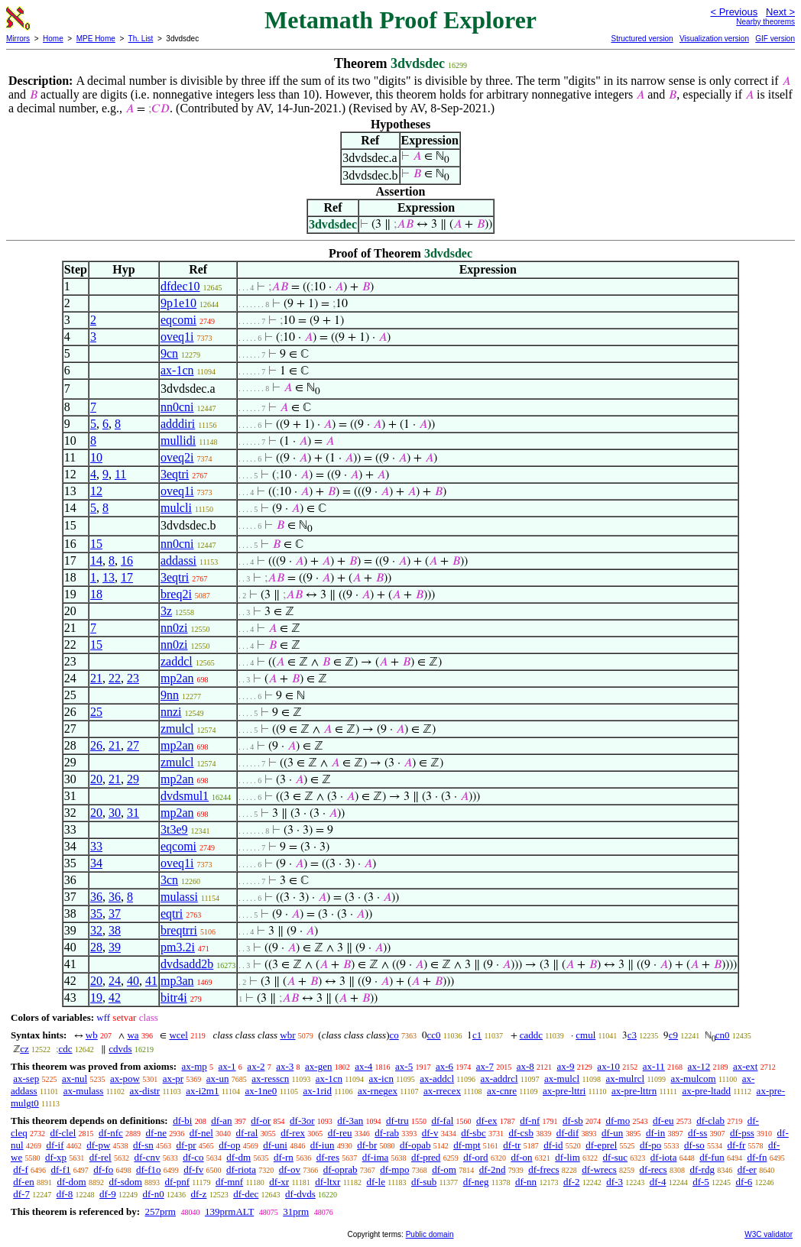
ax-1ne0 (261, 1090)
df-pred (425, 1157)
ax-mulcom (693, 1078)
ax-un (217, 1078)
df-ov (289, 1169)
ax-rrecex (442, 1090)
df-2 (571, 1181)
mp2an (177, 678)
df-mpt (466, 1145)
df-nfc (111, 1132)
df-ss (697, 1132)
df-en (23, 1181)
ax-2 (255, 1066)
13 (108, 577)
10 (96, 457)
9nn (170, 694)
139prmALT (229, 1211)
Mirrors (18, 38)
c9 (673, 1035)
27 (133, 745)
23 (133, 678)
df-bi (182, 1120)
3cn (169, 879)
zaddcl (177, 661)
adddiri (178, 423)
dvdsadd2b (187, 963)
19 (96, 997)
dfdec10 (180, 286)
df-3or (302, 1120)
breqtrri (179, 930)
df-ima (375, 1157)
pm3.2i (178, 947)
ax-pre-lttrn (634, 1090)
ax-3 (284, 1066)
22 (115, 678)
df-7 (21, 1194)
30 (115, 812)
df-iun (322, 1145)
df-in (655, 1132)
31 (133, 812)
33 (96, 846)
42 (115, 997)
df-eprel (601, 1145)
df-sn (143, 1145)
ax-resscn (270, 1078)
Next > (780, 12)
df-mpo (394, 1169)
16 (127, 560)
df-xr (279, 1181)
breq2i (176, 594)
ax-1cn (177, 370)
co (393, 1035)
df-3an (350, 1120)
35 (96, 913)
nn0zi (174, 627)
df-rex (293, 1132)
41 (151, 980)
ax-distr (144, 1090)
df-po (650, 1145)
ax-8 (525, 1066)
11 (120, 474)
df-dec (245, 1194)
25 (96, 711)
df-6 (744, 1181)
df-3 (614, 1181)
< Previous (733, 12)
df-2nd (492, 1169)
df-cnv (147, 1157)
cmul (585, 1035)
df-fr (736, 1145)
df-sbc (473, 1132)
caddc (531, 1035)
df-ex (486, 1120)
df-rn (283, 1157)
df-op (229, 1145)
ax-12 (699, 1066)
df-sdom (125, 1181)
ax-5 (404, 1066)
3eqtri (175, 474)
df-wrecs (599, 1169)
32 (96, 930)
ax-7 (485, 1066)
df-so (694, 1145)
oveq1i (177, 336)
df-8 (65, 1194)
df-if (54, 1145)
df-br (367, 1145)
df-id (553, 1145)
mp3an (177, 980)
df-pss (742, 1132)
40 (133, 980)
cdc (66, 1048)
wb (92, 1035)
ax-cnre (502, 1090)
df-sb (573, 1120)
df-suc (615, 1157)
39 (115, 947)
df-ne (156, 1132)
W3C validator (768, 1234)
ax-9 (566, 1066)
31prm (296, 1211)
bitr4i (174, 997)
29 (133, 778)
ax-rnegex (377, 1090)
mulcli (176, 507)
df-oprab (340, 1169)
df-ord (475, 1157)
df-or (261, 1120)
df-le (375, 1181)
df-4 (658, 1181)
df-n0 (153, 1194)
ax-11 (654, 1066)
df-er (747, 1169)
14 (96, 560)
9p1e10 (178, 302)
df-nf (530, 1120)
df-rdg (702, 1169)
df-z (198, 1194)
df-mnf (229, 1181)
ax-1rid (317, 1090)
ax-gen (318, 1066)
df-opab (415, 1145)
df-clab (710, 1120)
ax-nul (74, 1078)
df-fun (712, 1157)
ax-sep (26, 1078)
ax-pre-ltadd (706, 1090)
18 (96, 594)
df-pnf (177, 1181)
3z (166, 610)
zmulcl (177, 728)
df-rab (387, 1132)
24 (115, 980)
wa (132, 1035)
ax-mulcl (561, 1078)
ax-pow (125, 1078)
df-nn (526, 1181)
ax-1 (227, 1066)
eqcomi (178, 319)
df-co (193, 1157)
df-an (221, 1120)
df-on (521, 1157)
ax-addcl (437, 1078)
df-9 (107, 1194)
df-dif (567, 1132)
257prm (159, 1211)
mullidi (178, 440)
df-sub (423, 1181)
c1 (477, 1035)
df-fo (103, 1169)
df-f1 (61, 1169)
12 (96, 490)
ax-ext (745, 1066)
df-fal (442, 1120)
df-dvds (300, 1194)
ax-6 (444, 1066)
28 (96, 947)
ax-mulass (83, 1090)
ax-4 (363, 1066)
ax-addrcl (498, 1078)
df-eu (663, 1120)
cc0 (434, 1035)
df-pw (98, 1145)
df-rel (100, 1157)
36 (96, 896)
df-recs (653, 1169)
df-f (20, 1169)
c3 (632, 1035)
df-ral (247, 1132)
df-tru (397, 1120)
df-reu (340, 1132)
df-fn (757, 1157)
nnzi (171, 711)
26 (96, 745)
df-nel (201, 1132)
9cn (169, 353)
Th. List (141, 38)
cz (24, 1048)
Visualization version (714, 38)
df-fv (193, 1169)
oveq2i (177, 457)
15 (96, 543)
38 (115, 930)
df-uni (275, 1145)
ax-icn (380, 1078)
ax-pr (173, 1078)
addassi (178, 560)
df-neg (476, 1181)
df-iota (663, 1157)
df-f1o (148, 1169)
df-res (327, 1157)
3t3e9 (174, 829)
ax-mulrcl (625, 1078)
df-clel (63, 1132)
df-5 (700, 1181)
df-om (444, 1169)
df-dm (238, 1157)
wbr (287, 1035)
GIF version (775, 38)
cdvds (120, 1048)
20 (96, 778)
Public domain (430, 1234)
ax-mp (194, 1066)
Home (53, 38)
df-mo (617, 1120)
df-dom (71, 1181)
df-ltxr (327, 1181)
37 (115, 913)
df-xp (55, 1157)
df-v (430, 1132)
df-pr (186, 1145)
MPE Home (95, 38)
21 (96, 678)
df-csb (520, 1132)
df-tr (511, 1145)
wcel (178, 1035)
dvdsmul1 (185, 795)
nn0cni (177, 406)
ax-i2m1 (202, 1090)
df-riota (241, 1169)
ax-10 (608, 1066)
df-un (612, 1132)
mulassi (179, 896)
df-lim (567, 1157)
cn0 (722, 1035)
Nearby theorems (765, 22)
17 (127, 577)
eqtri (172, 913)
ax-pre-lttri (564, 1090)
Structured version (642, 38)
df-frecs (543, 1169)
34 (96, 863)
